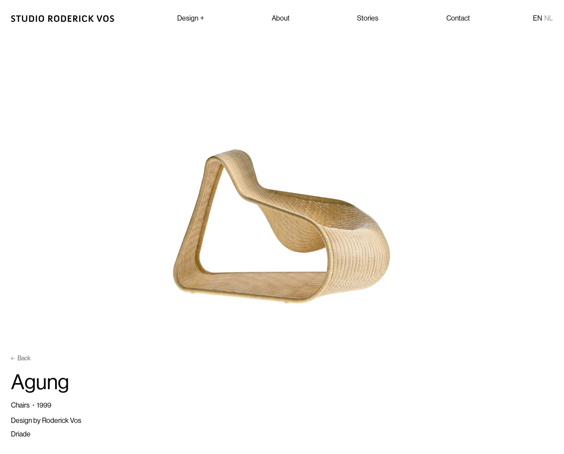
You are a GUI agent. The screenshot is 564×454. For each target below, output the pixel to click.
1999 (44, 405)
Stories (367, 18)
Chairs (20, 405)
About (281, 18)
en (537, 18)
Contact (458, 18)
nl (548, 18)
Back (21, 358)
